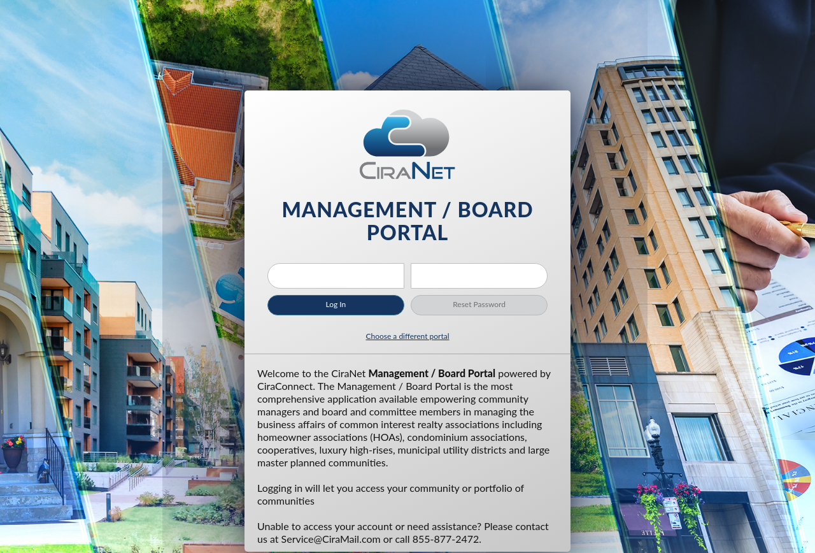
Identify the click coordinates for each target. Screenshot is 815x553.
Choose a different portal (407, 336)
